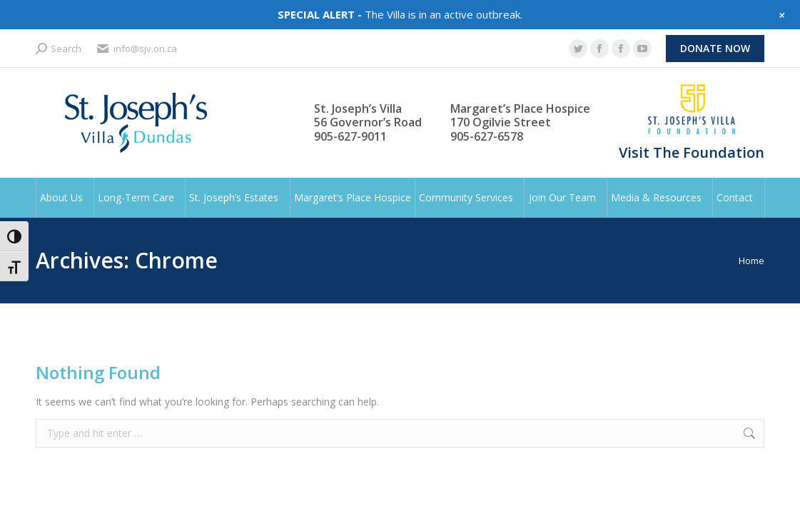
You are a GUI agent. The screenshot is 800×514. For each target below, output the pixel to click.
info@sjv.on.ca (136, 49)
